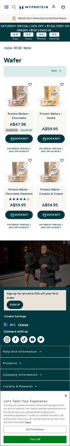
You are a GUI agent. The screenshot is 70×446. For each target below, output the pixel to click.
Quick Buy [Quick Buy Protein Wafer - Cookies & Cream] (51, 215)
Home (8, 47)
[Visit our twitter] (40, 339)
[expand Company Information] (22, 375)
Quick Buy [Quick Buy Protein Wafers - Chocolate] (19, 139)
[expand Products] (12, 363)
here (28, 422)
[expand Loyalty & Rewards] (20, 386)
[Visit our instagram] (7, 339)
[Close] (66, 396)
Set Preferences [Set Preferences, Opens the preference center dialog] (35, 429)
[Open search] (13, 7)
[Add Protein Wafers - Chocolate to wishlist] (30, 84)
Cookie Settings (15, 316)
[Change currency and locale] (35, 325)
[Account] (54, 7)
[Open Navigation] (6, 7)
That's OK (34, 439)
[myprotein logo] (34, 7)
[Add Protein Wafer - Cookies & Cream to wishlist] (61, 160)
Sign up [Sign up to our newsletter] (15, 304)
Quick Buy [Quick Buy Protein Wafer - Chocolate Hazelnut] (19, 215)
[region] (35, 418)
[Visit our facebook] (15, 339)
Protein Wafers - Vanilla (51, 116)
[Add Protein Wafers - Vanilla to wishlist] (61, 84)
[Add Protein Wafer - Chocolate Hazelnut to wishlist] (30, 160)
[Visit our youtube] (32, 339)
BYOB (17, 47)
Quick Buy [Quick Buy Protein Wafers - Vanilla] (51, 139)
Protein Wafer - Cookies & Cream (51, 191)
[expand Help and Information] (22, 351)
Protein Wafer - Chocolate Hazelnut (19, 191)
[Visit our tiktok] (24, 339)
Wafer (27, 47)
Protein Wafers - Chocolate (19, 116)
